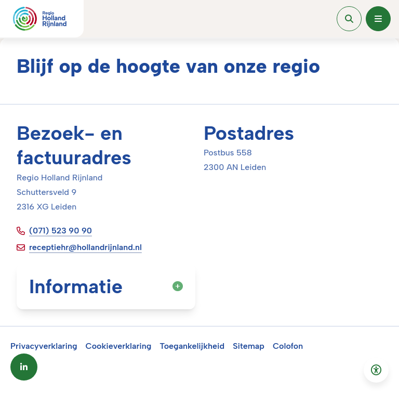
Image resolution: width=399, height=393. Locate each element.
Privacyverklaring (43, 346)
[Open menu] (378, 18)
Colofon (288, 346)
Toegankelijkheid (191, 346)
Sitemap (248, 346)
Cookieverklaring (119, 346)
